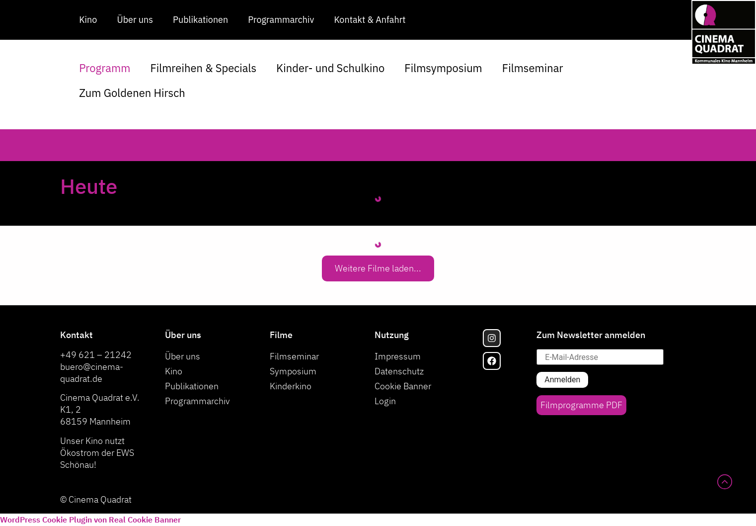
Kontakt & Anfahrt (369, 19)
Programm (104, 68)
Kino (88, 19)
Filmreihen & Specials (203, 68)
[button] (378, 268)
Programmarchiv (281, 19)
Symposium (293, 371)
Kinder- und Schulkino (330, 68)
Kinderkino (290, 386)
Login (385, 401)
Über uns (135, 19)
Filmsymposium (443, 68)
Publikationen (200, 19)
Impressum (398, 356)
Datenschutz (399, 371)
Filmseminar (532, 68)
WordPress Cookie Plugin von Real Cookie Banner (90, 520)
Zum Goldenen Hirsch (132, 93)
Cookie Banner (403, 386)
